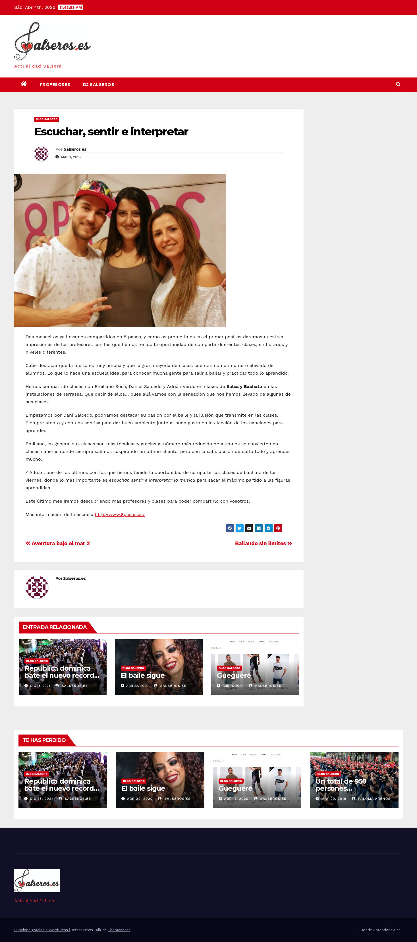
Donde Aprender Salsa (380, 930)
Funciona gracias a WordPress (41, 930)
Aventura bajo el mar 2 (58, 543)
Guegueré (234, 675)
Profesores (55, 84)
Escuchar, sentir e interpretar (111, 131)
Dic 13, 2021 (41, 799)
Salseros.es (75, 149)
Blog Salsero (46, 119)
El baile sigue (143, 675)
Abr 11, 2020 (236, 799)
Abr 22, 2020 (140, 799)
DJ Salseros (99, 84)
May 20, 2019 (333, 799)
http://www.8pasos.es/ (120, 514)
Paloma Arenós (371, 799)
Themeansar (119, 930)
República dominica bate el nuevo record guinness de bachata (59, 675)
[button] (398, 84)
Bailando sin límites (263, 543)
